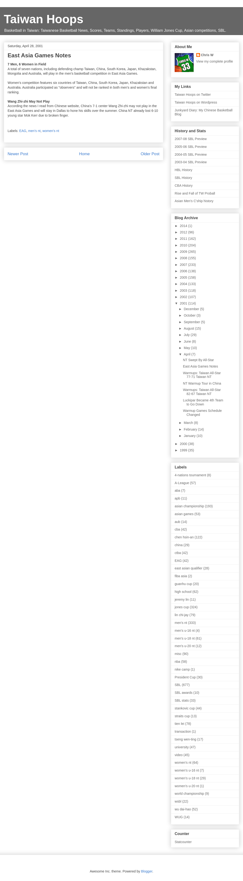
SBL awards (183, 693)
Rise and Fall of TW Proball (195, 193)
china (178, 545)
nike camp (182, 669)
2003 (184, 290)
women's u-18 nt (187, 778)
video (178, 755)
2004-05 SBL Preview (191, 154)
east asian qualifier (188, 568)
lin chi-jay (181, 615)
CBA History (183, 185)
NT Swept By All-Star (198, 360)
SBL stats (182, 700)
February (191, 429)
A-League (182, 483)
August (189, 328)
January (190, 436)
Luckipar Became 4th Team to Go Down (203, 402)
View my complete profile (214, 61)
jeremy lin (182, 599)
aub (177, 522)
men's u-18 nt (185, 638)
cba (177, 529)
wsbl (178, 801)
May (187, 348)
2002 (184, 297)
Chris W (207, 55)
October (190, 315)
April (187, 354)
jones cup (182, 607)
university (182, 747)
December (192, 309)
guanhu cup (183, 584)
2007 (184, 265)
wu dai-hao (183, 809)
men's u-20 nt (185, 646)
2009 (184, 252)
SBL (178, 685)
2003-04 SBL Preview (191, 162)
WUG (179, 817)
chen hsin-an (184, 537)
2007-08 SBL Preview (191, 139)
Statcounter (183, 842)
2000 (184, 444)
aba (177, 490)
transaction (183, 731)
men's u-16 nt (185, 630)
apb (177, 498)
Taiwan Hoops (43, 19)
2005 (184, 277)
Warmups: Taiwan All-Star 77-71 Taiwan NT (202, 375)
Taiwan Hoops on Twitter (193, 94)
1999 (184, 450)
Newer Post (18, 154)
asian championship (189, 506)
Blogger (146, 871)
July (187, 335)
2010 (184, 245)
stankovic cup (185, 708)
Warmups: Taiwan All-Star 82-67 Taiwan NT (202, 392)
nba (177, 661)
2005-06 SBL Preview (191, 147)
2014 (184, 226)
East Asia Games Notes (200, 366)
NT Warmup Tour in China (202, 383)
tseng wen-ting (185, 739)
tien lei (179, 724)
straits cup (182, 716)
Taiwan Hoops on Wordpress (196, 102)
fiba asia (181, 576)
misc (178, 654)
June (188, 341)
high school (183, 592)
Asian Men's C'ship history (194, 201)
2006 (184, 271)
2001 (184, 303)
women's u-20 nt (187, 786)
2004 (184, 284)
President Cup (185, 677)
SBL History (183, 178)
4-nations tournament (190, 475)
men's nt (34, 131)
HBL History (183, 170)
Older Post (150, 154)
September (192, 322)
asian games (184, 514)
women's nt (50, 131)
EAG (22, 131)
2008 (184, 258)
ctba (178, 553)
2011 (184, 239)
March (189, 423)
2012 (184, 232)
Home (84, 154)
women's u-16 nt (187, 770)
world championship (189, 793)
